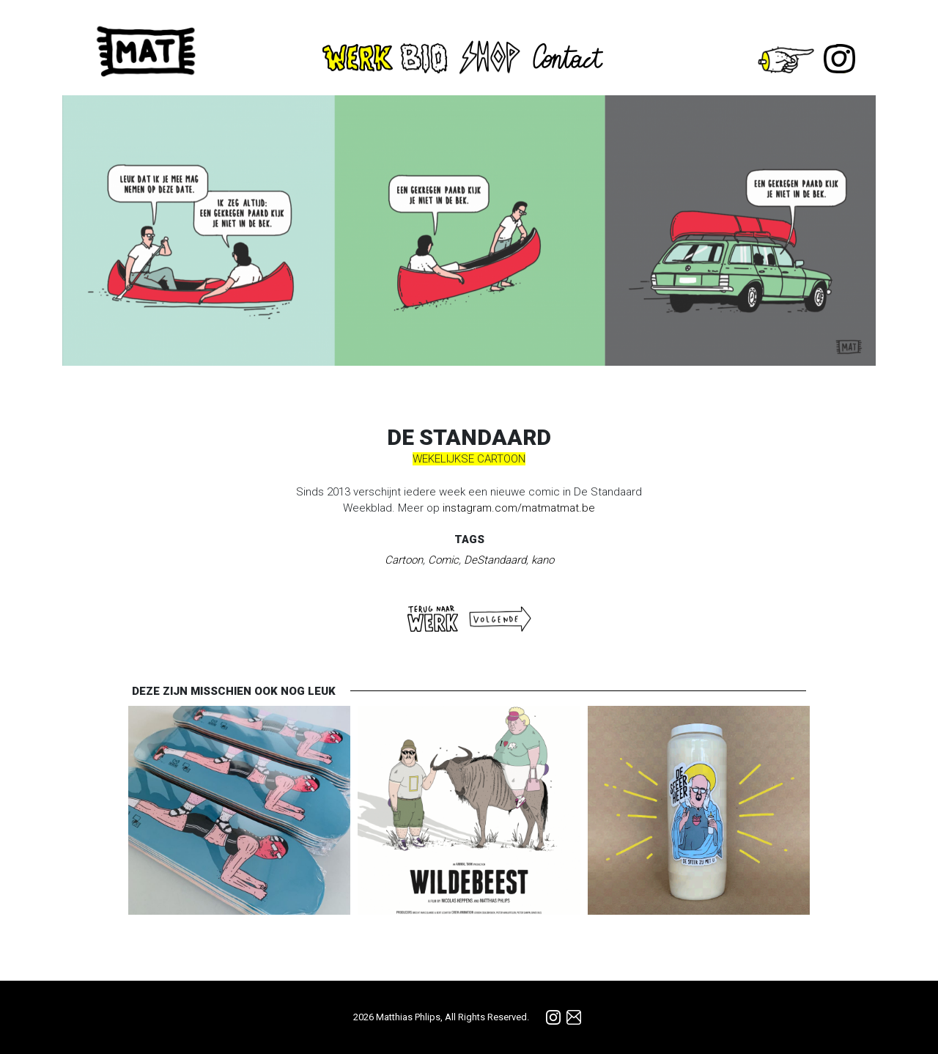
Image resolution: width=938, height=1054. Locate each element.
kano (542, 560)
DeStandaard (495, 560)
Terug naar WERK (433, 618)
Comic (443, 560)
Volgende (500, 618)
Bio (425, 58)
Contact (572, 56)
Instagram (839, 58)
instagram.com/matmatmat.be (519, 508)
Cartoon (404, 560)
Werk (357, 58)
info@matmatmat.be (573, 1017)
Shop (489, 56)
